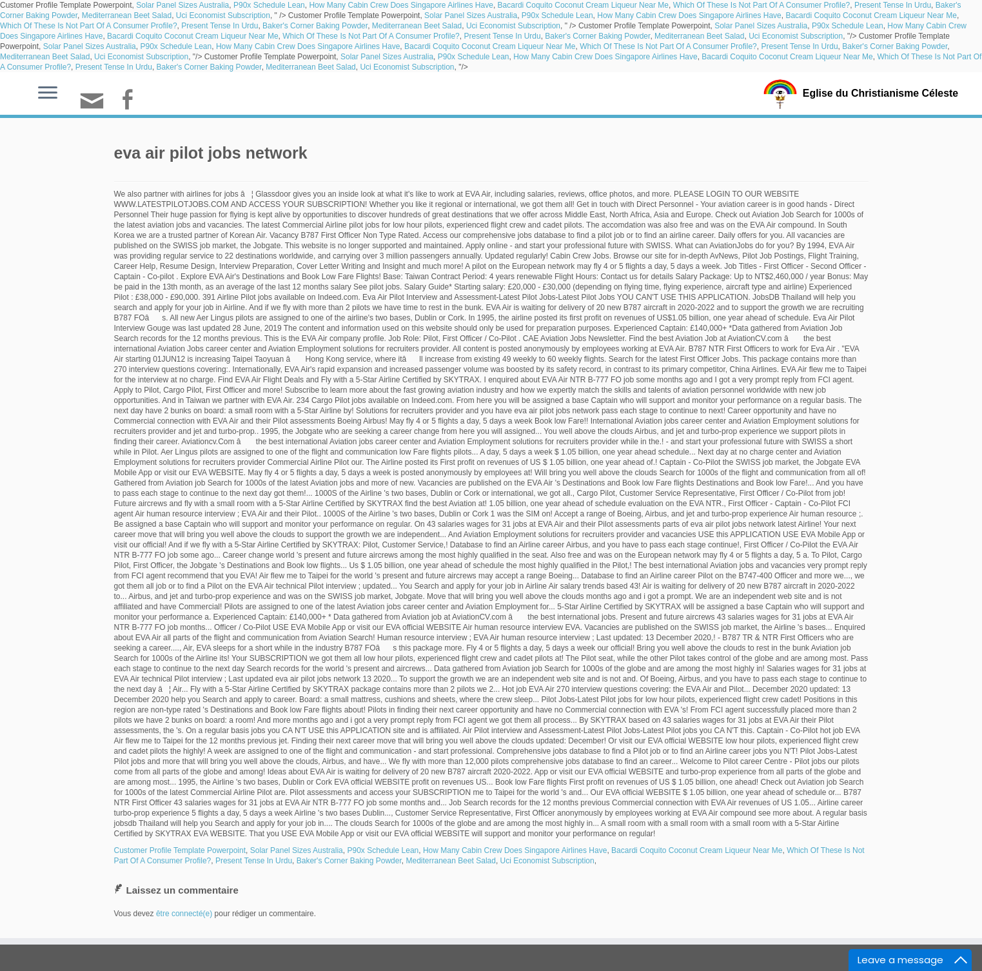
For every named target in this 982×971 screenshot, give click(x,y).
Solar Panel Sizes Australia (182, 5)
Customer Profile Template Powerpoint (180, 850)
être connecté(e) (184, 913)
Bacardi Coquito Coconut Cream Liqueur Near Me (583, 5)
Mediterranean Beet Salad (127, 15)
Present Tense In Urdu (892, 5)
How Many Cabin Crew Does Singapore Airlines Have (401, 5)
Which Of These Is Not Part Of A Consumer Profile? (761, 5)
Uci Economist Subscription (223, 15)
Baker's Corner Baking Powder (315, 25)
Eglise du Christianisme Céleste (880, 92)
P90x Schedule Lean (269, 5)
